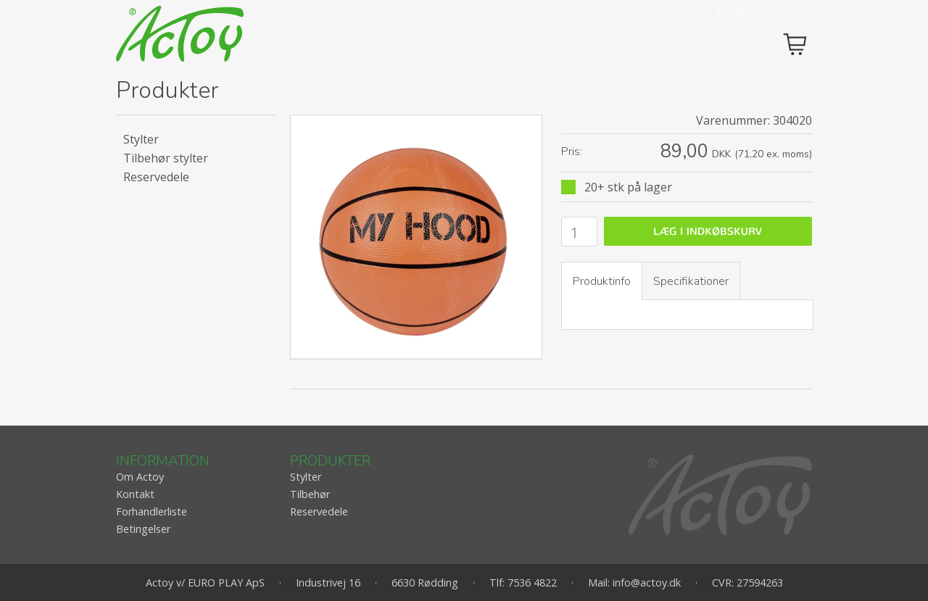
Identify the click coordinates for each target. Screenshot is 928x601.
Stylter (141, 139)
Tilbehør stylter (165, 158)
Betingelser (143, 529)
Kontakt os (740, 10)
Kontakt (135, 494)
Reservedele (156, 177)
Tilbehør (310, 494)
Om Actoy (791, 10)
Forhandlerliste (151, 511)
